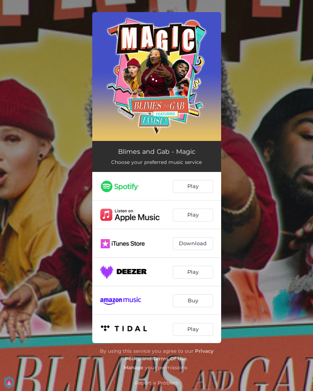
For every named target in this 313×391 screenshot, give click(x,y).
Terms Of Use (170, 359)
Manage (133, 367)
